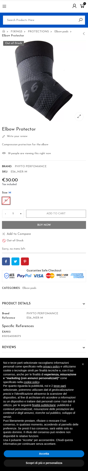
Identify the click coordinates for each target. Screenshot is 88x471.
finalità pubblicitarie (44, 405)
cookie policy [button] (31, 382)
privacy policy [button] (51, 366)
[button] (83, 364)
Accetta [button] (44, 453)
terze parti (60, 385)
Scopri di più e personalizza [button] (44, 462)
